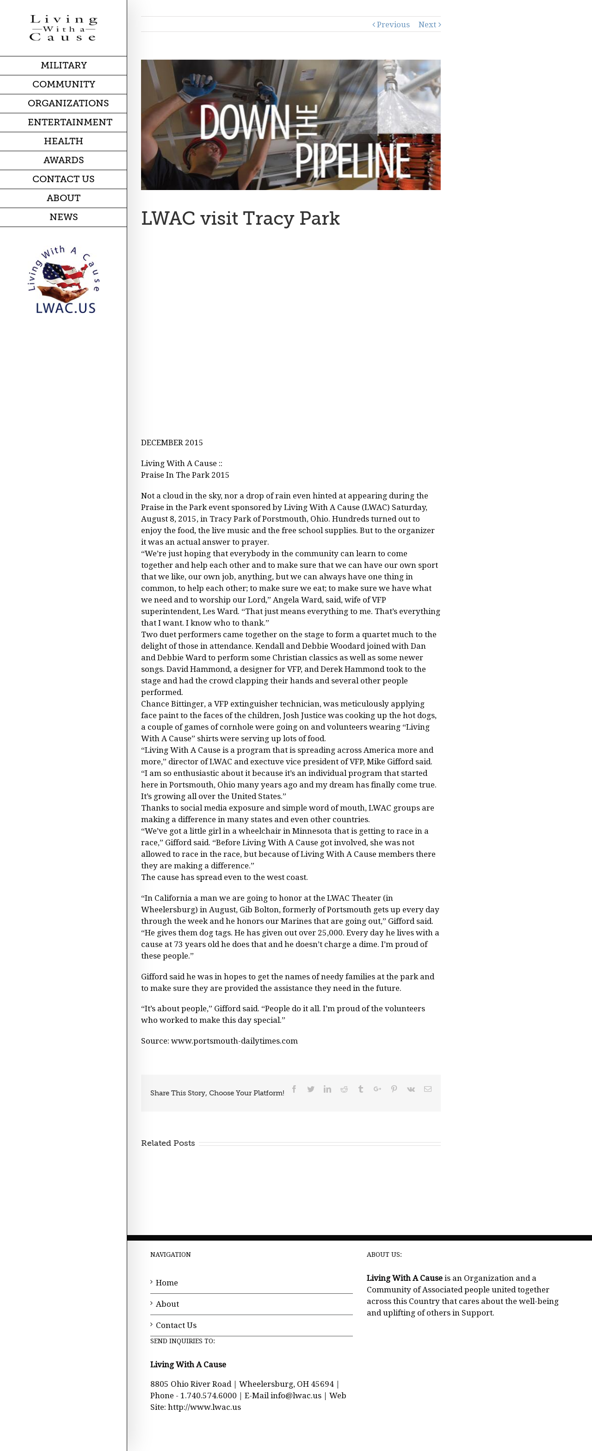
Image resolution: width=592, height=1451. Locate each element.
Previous (393, 24)
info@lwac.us (296, 1395)
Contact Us (176, 1325)
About (167, 1304)
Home (167, 1282)
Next (427, 24)
